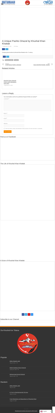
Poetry (16, 60)
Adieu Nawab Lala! (15, 361)
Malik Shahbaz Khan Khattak (18, 368)
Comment (6, 98)
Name (5, 113)
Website (5, 123)
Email (5, 118)
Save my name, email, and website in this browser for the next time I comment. (23, 128)
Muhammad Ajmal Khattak (17, 374)
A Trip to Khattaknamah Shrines (19, 392)
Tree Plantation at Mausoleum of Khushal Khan (23, 399)
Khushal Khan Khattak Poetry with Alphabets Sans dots (10, 82)
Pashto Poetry (9, 60)
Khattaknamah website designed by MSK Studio (26, 411)
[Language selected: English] (45, 411)
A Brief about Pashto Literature (13, 64)
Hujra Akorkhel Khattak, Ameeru (41, 64)
